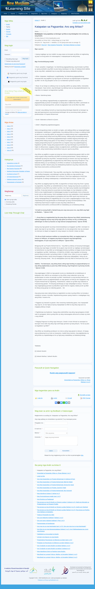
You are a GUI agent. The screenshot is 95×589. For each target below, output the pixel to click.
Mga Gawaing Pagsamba (55, 45)
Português (8, 34)
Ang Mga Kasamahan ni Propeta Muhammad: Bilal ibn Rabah (55, 482)
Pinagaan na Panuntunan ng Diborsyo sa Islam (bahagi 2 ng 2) (55, 543)
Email (6, 50)
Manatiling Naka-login (11, 59)
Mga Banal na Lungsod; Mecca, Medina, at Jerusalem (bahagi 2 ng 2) (57, 557)
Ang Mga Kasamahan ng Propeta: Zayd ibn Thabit (51, 487)
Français (8, 31)
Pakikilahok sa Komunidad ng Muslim (48, 534)
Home (5, 13)
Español (8, 29)
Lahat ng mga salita (11, 199)
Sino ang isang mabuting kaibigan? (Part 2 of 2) (51, 520)
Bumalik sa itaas (84, 395)
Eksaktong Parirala (10, 204)
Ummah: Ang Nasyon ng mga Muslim (48, 537)
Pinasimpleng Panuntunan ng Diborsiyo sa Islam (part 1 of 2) (54, 540)
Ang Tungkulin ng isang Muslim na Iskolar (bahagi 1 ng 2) (53, 545)
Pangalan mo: (39, 424)
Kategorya (54, 13)
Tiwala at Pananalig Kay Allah (45, 515)
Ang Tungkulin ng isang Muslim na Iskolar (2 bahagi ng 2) (53, 548)
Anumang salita (9, 202)
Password (7, 54)
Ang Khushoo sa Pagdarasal (45, 499)
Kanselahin (65, 450)
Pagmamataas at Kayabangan (46, 523)
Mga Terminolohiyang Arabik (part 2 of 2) (48, 496)
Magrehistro (34, 13)
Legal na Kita (41, 476)
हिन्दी (7, 36)
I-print (54, 398)
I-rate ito (38, 398)
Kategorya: (38, 45)
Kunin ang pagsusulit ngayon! (62, 373)
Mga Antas (45, 13)
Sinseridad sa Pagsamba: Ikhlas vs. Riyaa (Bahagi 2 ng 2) (54, 473)
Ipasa (51, 450)
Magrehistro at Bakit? (20, 66)
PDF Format (85, 398)
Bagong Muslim (18, 6)
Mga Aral (44, 45)
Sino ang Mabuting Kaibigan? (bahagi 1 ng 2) (50, 517)
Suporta (13, 13)
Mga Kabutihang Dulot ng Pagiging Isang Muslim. (51, 551)
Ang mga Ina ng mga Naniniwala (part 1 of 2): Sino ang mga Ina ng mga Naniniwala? (61, 526)
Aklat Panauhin (75, 13)
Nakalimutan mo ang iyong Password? (15, 64)
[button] (5, 126)
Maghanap (64, 13)
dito (82, 455)
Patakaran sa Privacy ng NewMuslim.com (48, 580)
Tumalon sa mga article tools (81, 22)
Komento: (38, 437)
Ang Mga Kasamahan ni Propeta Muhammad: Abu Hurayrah (54, 490)
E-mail (68, 398)
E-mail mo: (38, 428)
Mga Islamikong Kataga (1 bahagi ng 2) (48, 493)
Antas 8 (37, 20)
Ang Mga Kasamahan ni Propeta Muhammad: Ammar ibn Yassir (55, 485)
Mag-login (25, 58)
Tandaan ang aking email (12, 61)
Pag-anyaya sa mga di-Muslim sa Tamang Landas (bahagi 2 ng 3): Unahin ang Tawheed (62, 507)
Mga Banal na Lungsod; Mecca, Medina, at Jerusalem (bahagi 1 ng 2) (57, 554)
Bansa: (37, 433)
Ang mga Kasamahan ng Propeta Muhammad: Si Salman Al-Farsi (56, 479)
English (8, 24)
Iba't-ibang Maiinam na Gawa (71, 45)
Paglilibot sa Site (23, 13)
